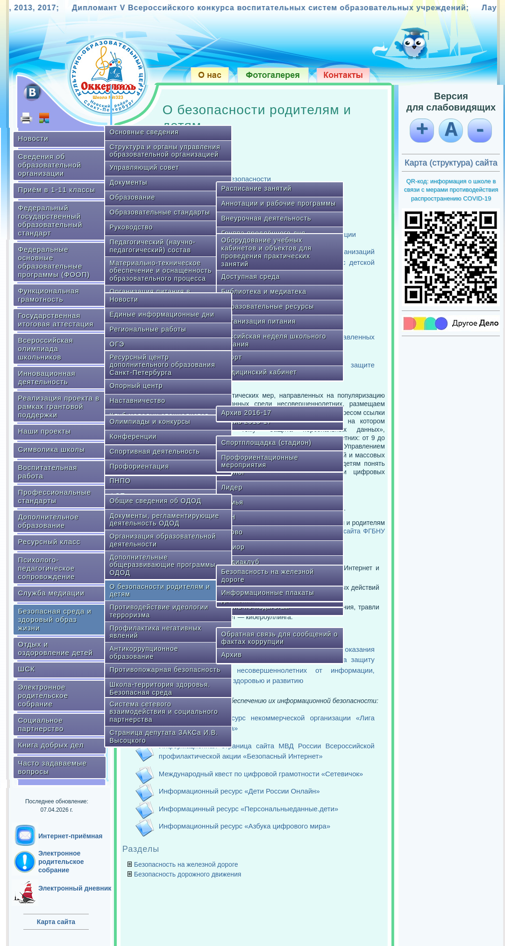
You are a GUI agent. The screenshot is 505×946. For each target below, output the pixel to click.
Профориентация (140, 466)
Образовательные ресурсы (267, 306)
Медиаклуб (240, 562)
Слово (232, 532)
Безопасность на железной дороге (267, 575)
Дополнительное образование (48, 521)
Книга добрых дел (51, 745)
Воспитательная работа (48, 471)
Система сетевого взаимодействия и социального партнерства (164, 712)
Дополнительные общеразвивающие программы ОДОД (163, 565)
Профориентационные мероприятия (260, 461)
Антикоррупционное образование (144, 652)
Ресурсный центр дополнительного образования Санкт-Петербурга (162, 365)
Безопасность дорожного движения (188, 874)
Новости (33, 138)
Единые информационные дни (162, 314)
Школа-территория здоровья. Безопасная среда (160, 688)
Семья (232, 502)
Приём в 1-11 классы (56, 189)
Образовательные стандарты (160, 212)
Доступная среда (250, 276)
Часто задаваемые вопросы (52, 767)
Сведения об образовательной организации (49, 164)
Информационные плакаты (267, 592)
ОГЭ (117, 344)
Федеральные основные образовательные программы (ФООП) (54, 261)
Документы (129, 182)
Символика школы (51, 449)
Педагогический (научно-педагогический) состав (153, 246)
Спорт (231, 357)
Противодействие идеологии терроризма (159, 611)
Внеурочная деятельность (266, 218)
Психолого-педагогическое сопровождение (46, 568)
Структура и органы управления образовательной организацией (165, 151)
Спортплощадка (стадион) (266, 442)
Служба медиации (51, 593)
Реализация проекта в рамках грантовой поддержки (59, 406)
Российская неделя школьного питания (274, 340)
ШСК (26, 669)
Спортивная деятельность (155, 451)
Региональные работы (148, 329)
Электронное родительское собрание (43, 695)
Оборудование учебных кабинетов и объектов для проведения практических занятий (266, 251)
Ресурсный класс (49, 542)
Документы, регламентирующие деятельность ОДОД (165, 519)
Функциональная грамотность (48, 295)
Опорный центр (136, 385)
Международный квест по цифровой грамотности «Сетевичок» (261, 774)
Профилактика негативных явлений (156, 632)
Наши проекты (44, 431)
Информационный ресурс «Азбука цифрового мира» (244, 826)
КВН (228, 517)
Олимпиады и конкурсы (150, 421)
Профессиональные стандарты (54, 496)
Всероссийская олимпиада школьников (45, 348)
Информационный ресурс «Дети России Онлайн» (239, 791)
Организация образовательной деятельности (163, 540)
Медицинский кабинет (259, 372)
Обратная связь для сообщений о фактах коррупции (279, 638)
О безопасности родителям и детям (160, 590)
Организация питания (258, 321)
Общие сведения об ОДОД (155, 500)
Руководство (131, 227)
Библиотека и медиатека (264, 291)
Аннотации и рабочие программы (278, 203)
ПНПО (120, 480)
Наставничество (138, 400)
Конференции (133, 436)
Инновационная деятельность (47, 377)
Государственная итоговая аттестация (56, 319)
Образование (133, 197)
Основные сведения (144, 132)
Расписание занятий (256, 188)
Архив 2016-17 (246, 412)
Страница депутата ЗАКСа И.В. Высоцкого (164, 736)
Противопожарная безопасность (165, 669)
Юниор (233, 547)
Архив (231, 654)
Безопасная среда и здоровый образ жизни (55, 619)
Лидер (232, 487)
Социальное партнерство (41, 724)
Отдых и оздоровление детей (55, 648)
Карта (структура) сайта (451, 162)
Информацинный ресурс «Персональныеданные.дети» (248, 809)
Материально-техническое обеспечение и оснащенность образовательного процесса (161, 271)
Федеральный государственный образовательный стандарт (50, 220)
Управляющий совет (144, 167)
